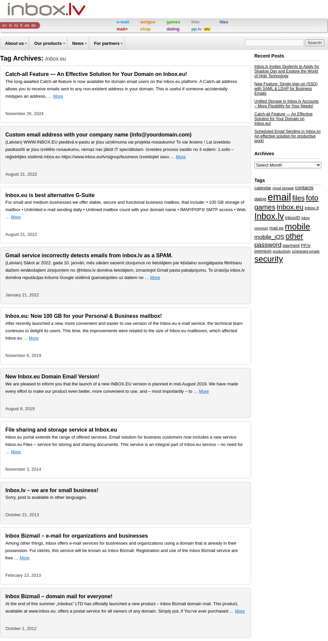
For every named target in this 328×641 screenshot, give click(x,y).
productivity (282, 251)
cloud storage (283, 188)
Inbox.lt (312, 207)
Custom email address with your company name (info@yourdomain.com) (98, 135)
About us (14, 43)
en (4, 25)
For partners (107, 43)
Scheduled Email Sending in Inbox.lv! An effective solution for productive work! (287, 136)
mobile (297, 226)
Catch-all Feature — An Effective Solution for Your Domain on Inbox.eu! (96, 74)
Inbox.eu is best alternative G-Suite (50, 195)
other (294, 236)
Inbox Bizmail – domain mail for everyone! (58, 596)
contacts (304, 187)
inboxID (292, 217)
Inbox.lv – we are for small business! (51, 490)
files (298, 198)
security (268, 258)
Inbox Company (31, 9)
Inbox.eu (289, 207)
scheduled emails (305, 251)
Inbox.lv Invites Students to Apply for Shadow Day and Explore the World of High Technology (286, 71)
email (279, 196)
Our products (48, 43)
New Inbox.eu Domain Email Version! (52, 376)
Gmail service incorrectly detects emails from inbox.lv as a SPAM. (88, 255)
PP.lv (306, 245)
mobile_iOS (269, 237)
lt (21, 25)
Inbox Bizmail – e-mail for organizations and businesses (76, 536)
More (58, 96)
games (264, 207)
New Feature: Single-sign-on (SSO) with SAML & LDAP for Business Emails (286, 89)
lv (10, 25)
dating (260, 198)
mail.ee (276, 228)
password (267, 244)
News (78, 43)
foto (312, 198)
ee (27, 25)
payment (291, 245)
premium (262, 251)
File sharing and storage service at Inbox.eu (61, 430)
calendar (262, 187)
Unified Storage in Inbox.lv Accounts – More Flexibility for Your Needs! (286, 103)
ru (16, 25)
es (33, 25)
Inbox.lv (269, 216)
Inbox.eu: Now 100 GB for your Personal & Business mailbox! (83, 316)
